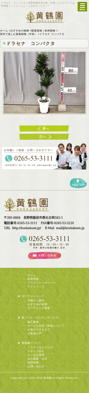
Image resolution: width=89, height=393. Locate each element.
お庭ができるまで (38, 329)
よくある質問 (35, 354)
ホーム (31, 275)
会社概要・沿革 (37, 358)
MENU (82, 7)
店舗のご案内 (35, 300)
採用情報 (33, 362)
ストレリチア (44, 137)
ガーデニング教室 (38, 308)
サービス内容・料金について (45, 325)
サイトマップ (35, 286)
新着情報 (33, 278)
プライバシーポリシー (41, 282)
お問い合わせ (35, 366)
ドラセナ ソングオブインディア (44, 128)
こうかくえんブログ (40, 347)
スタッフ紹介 (35, 351)
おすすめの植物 (37, 304)
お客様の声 (34, 333)
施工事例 (33, 321)
